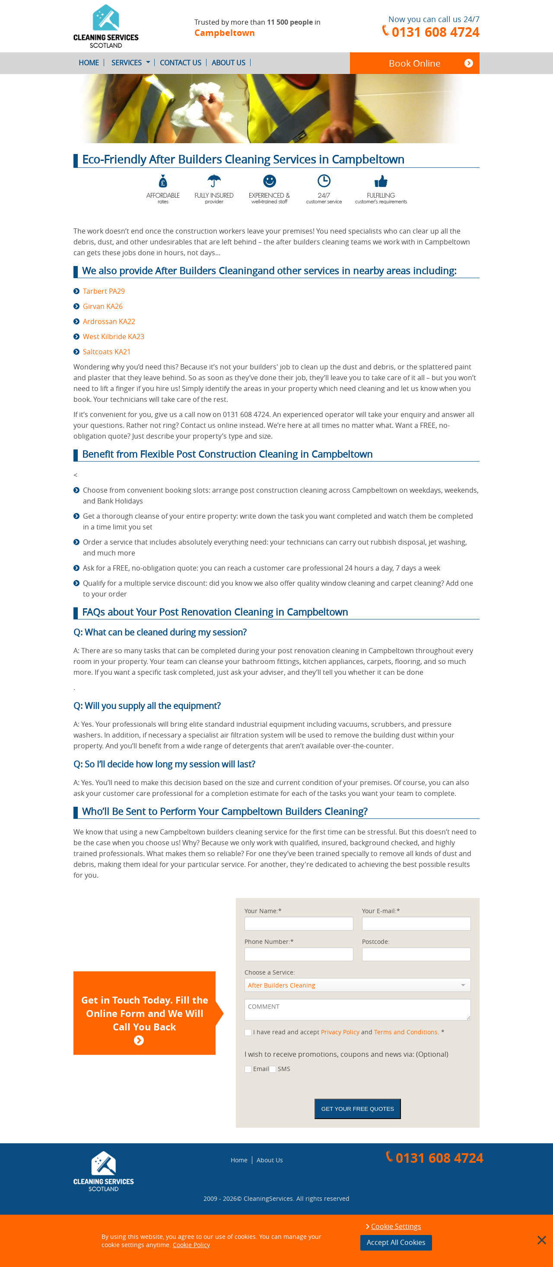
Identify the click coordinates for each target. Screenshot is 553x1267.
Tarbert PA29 (104, 291)
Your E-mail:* (381, 911)
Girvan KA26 (103, 306)
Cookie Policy (191, 1245)
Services (133, 62)
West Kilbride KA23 (113, 336)
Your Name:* (263, 911)
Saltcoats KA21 (107, 351)
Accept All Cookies (396, 1242)
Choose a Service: (270, 972)
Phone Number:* (269, 941)
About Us (231, 62)
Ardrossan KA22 (109, 321)
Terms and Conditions (406, 1032)
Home (91, 62)
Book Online (415, 63)
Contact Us (183, 62)
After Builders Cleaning (281, 985)
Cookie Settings (396, 1226)
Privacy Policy (340, 1032)
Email (261, 1069)
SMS (284, 1069)
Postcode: (376, 941)
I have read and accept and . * (349, 1032)
